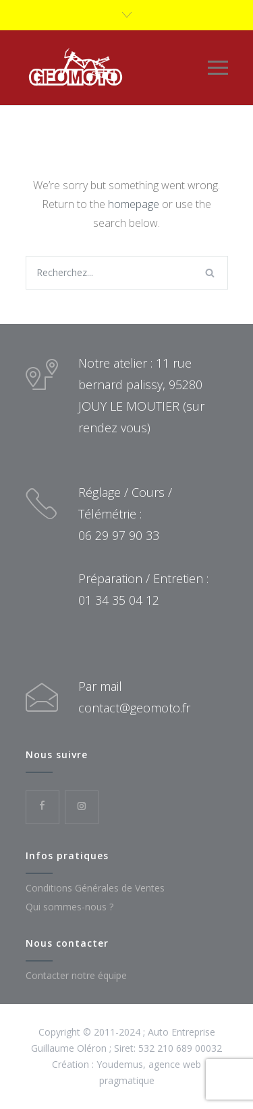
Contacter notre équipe (76, 975)
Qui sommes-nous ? (69, 906)
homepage (133, 204)
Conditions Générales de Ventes (95, 887)
